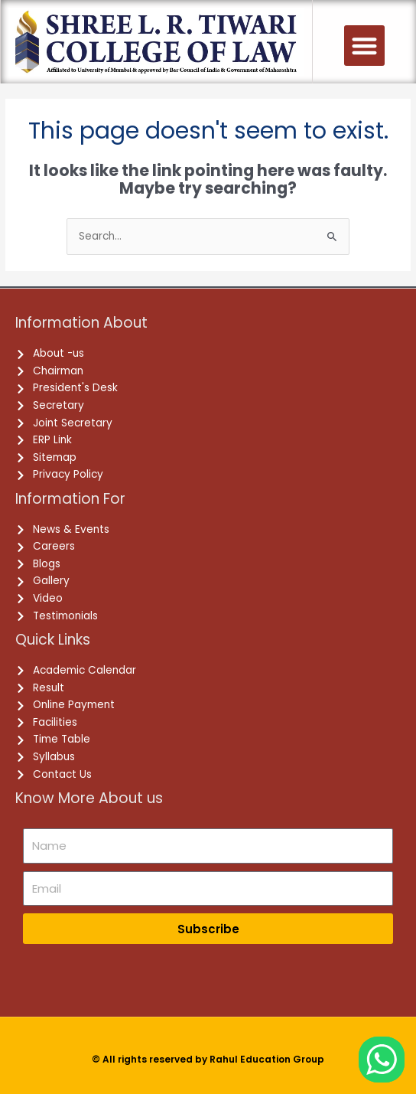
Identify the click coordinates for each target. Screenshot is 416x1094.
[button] (364, 45)
